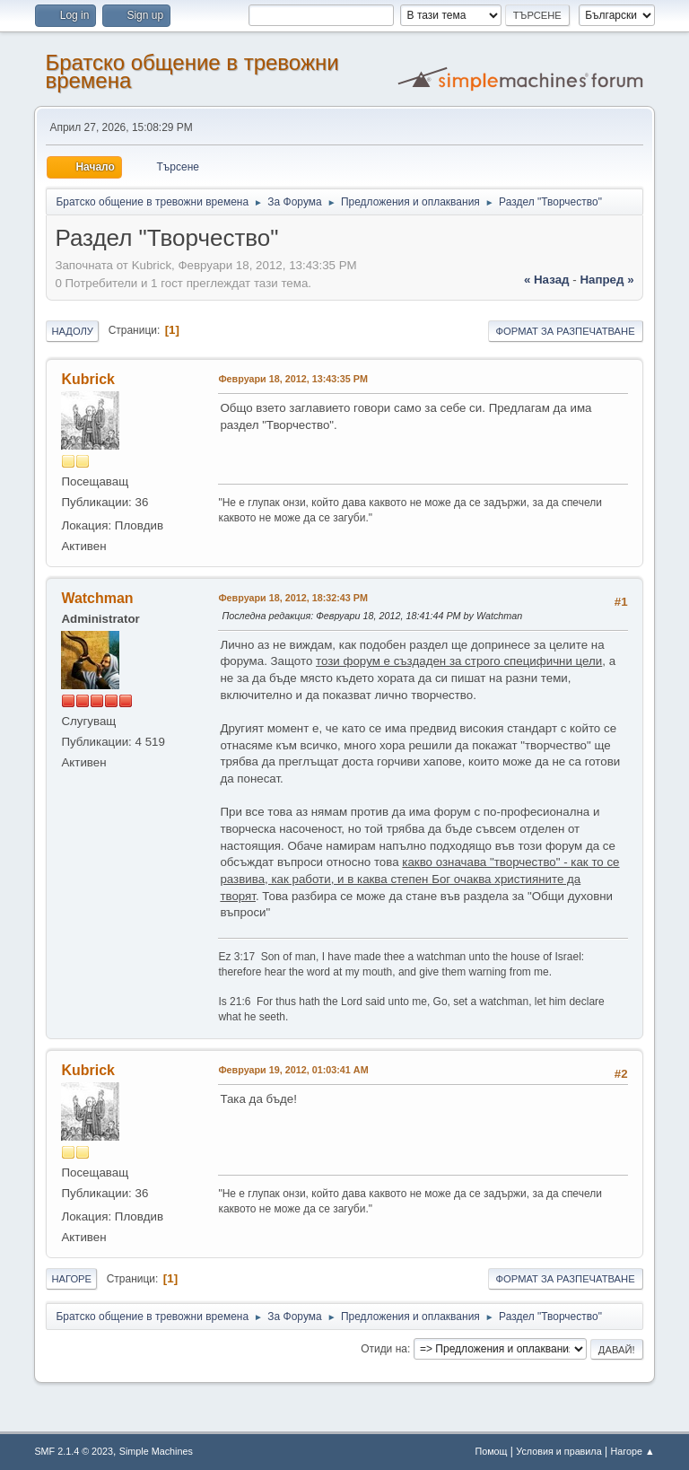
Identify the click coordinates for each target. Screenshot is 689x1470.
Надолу (72, 331)
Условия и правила (558, 1451)
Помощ (491, 1451)
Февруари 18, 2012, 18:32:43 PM (293, 597)
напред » (606, 279)
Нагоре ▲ (632, 1451)
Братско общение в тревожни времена (191, 71)
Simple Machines (156, 1451)
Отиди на (384, 1349)
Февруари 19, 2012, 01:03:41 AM (293, 1069)
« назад (547, 279)
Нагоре (71, 1278)
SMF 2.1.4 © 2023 (73, 1451)
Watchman (97, 598)
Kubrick (88, 379)
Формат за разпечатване (565, 331)
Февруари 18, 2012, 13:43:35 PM (293, 378)
